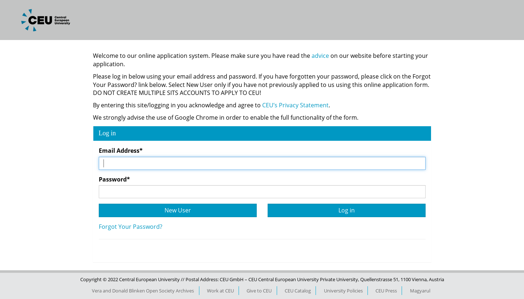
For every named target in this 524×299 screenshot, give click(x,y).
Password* (114, 179)
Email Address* (121, 151)
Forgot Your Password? (130, 227)
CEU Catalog (298, 290)
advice (321, 56)
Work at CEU (220, 290)
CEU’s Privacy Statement (295, 105)
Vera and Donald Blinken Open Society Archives (143, 290)
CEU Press (386, 290)
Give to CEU (259, 290)
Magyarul (420, 290)
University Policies (343, 290)
